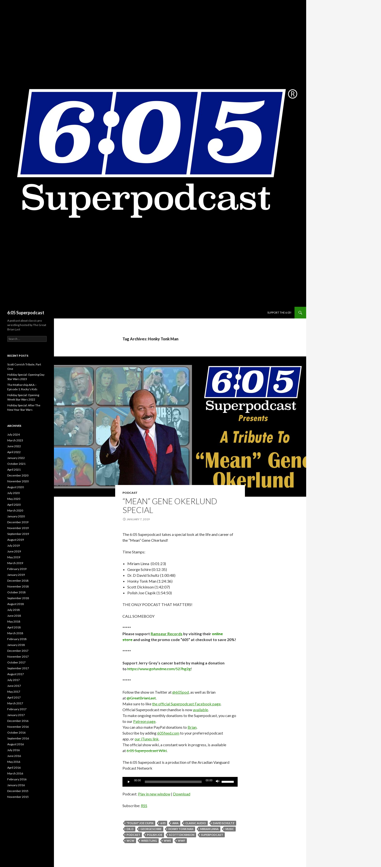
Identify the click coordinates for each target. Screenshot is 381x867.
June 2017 (14, 686)
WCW (130, 840)
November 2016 (18, 726)
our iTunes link (147, 738)
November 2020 (18, 481)
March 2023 (15, 440)
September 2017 (18, 668)
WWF (181, 840)
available (200, 709)
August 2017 (15, 674)
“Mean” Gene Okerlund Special (169, 505)
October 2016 (16, 732)
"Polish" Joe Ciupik (140, 823)
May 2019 (13, 557)
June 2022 (14, 446)
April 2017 (14, 697)
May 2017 (13, 691)
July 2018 (13, 610)
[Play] (128, 781)
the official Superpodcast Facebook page (186, 703)
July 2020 (13, 493)
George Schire (151, 828)
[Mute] (217, 781)
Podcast (130, 492)
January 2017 (16, 715)
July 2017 (13, 680)
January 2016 (16, 785)
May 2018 (13, 621)
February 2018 (16, 639)
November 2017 (18, 656)
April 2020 (14, 504)
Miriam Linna (209, 828)
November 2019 (18, 528)
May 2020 (13, 499)
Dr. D (130, 828)
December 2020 (17, 475)
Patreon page (144, 721)
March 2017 (15, 703)
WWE (167, 840)
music (229, 828)
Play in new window (154, 794)
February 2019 (16, 569)
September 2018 (18, 598)
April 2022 (14, 452)
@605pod (180, 692)
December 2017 (17, 651)
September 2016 (18, 738)
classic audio (195, 823)
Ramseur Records (166, 633)
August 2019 (15, 539)
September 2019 (18, 534)
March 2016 (15, 773)
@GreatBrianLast (141, 698)
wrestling (149, 840)
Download (181, 794)
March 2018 (15, 633)
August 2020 (15, 487)
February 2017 (16, 709)
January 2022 (16, 458)
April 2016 (14, 767)
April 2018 (14, 627)
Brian (192, 727)
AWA (175, 823)
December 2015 (17, 791)
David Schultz (223, 823)
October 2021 (16, 464)
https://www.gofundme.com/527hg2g (159, 668)
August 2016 (15, 744)
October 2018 (16, 592)
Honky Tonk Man (180, 828)
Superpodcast (212, 834)
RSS (144, 805)
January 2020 (16, 516)
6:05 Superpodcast (25, 312)
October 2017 (16, 662)
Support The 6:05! (279, 312)
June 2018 (14, 615)
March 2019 (15, 563)
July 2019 (13, 545)
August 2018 (15, 604)
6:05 (162, 823)
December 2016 (17, 721)
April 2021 (14, 469)
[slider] (173, 782)
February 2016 (16, 779)
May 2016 (13, 762)
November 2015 (18, 797)
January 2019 (16, 575)
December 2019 (17, 522)
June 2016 (14, 756)
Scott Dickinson (181, 834)
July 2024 (13, 434)
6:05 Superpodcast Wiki (147, 750)
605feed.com (168, 733)
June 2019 (14, 551)
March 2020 (15, 510)
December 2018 (17, 580)
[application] (180, 782)
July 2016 (13, 750)
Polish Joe (154, 834)
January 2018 (16, 645)
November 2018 (18, 586)
